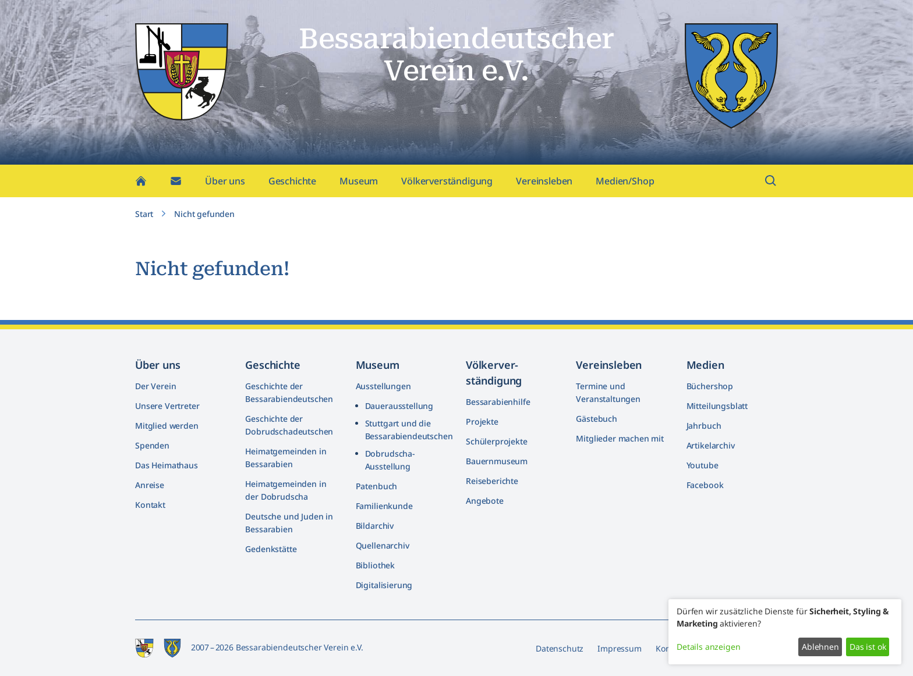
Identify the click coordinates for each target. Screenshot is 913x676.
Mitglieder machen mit (620, 438)
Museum (358, 183)
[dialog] (784, 631)
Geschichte (292, 183)
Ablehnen (820, 646)
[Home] (140, 183)
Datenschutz (559, 648)
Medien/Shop (625, 183)
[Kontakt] (175, 183)
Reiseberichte (492, 480)
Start (144, 216)
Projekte (482, 421)
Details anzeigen (708, 646)
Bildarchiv (375, 525)
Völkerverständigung (447, 183)
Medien (705, 365)
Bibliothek (375, 565)
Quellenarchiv (382, 545)
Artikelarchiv (710, 445)
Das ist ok (868, 646)
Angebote (485, 500)
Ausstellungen (383, 386)
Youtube (702, 465)
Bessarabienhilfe (498, 401)
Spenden (152, 445)
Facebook (705, 484)
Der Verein (155, 386)
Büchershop (709, 386)
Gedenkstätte (270, 548)
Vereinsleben (544, 183)
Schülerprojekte (497, 441)
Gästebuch (596, 418)
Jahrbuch (703, 425)
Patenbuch (377, 486)
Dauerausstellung (399, 405)
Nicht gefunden (204, 216)
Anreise (149, 484)
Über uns (225, 183)
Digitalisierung (384, 584)
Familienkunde (384, 505)
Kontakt (150, 504)
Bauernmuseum (497, 461)
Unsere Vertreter (167, 405)
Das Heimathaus (166, 465)
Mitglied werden (167, 425)
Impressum (619, 648)
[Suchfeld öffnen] (771, 183)
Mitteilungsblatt (717, 405)
